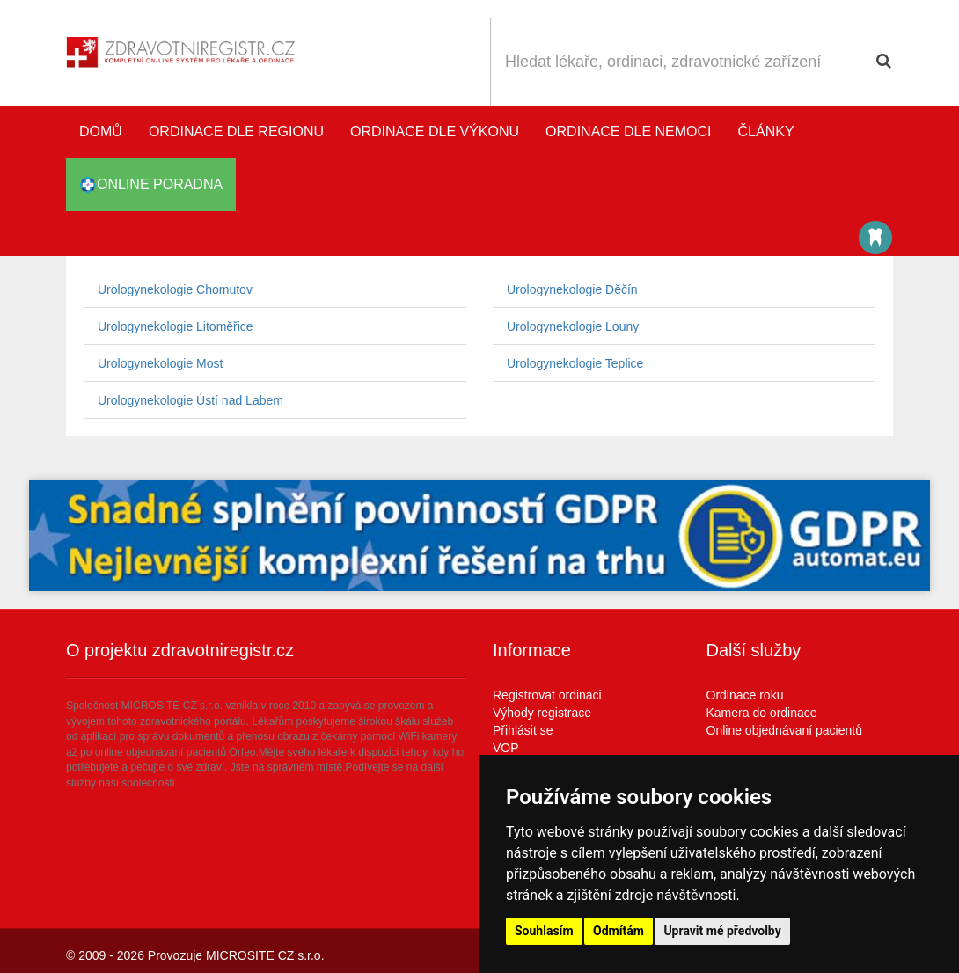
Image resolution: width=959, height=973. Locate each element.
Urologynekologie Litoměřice (175, 326)
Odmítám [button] (618, 931)
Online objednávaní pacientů (784, 730)
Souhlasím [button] (544, 931)
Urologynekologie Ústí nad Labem (190, 400)
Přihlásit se (523, 730)
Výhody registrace (542, 713)
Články (766, 131)
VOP (506, 748)
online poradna (151, 185)
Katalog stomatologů (875, 237)
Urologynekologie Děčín (572, 289)
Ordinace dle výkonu (434, 131)
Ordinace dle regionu (236, 131)
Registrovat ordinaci (547, 695)
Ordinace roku (745, 695)
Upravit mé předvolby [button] (721, 931)
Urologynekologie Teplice (575, 363)
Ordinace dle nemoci (628, 131)
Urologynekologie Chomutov (175, 289)
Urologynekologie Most (160, 363)
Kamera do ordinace (761, 713)
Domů (100, 131)
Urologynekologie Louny (573, 326)
